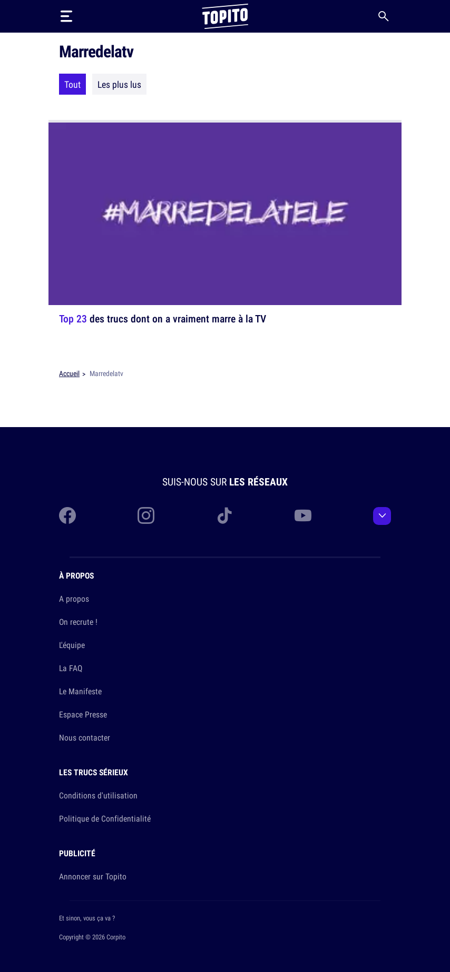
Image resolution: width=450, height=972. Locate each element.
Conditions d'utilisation (98, 795)
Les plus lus (119, 84)
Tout (72, 84)
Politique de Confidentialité (105, 818)
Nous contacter (84, 737)
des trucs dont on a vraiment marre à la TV (162, 318)
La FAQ (70, 668)
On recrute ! (78, 621)
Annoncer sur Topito (92, 876)
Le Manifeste (80, 691)
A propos (74, 598)
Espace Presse (83, 714)
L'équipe (72, 645)
